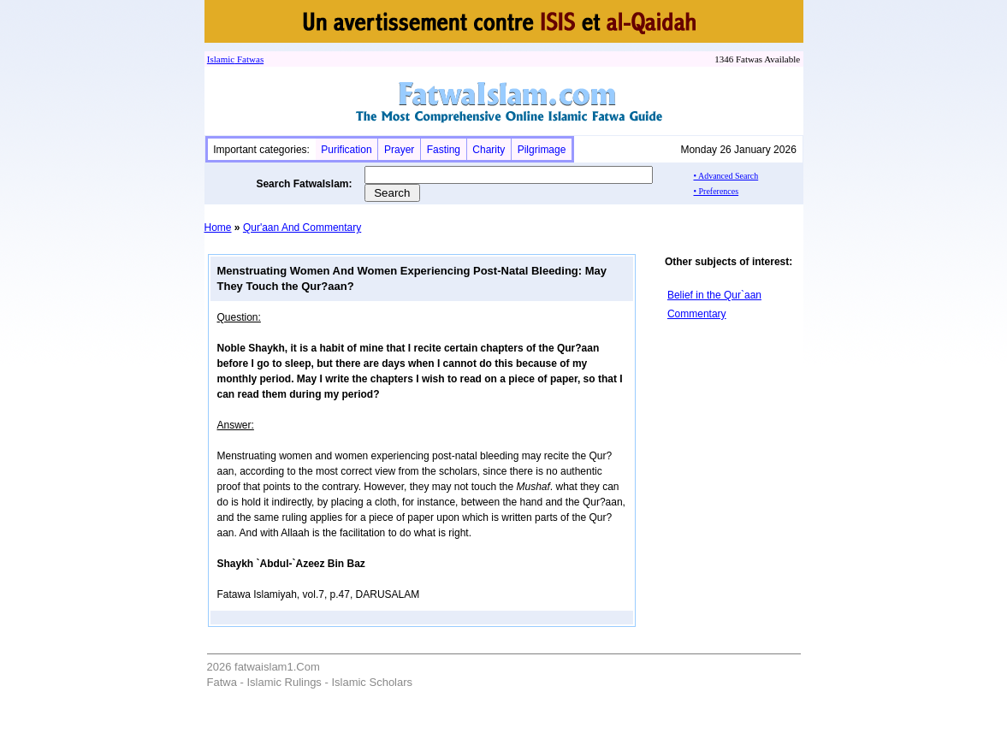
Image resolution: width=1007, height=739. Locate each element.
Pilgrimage (542, 150)
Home (218, 228)
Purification (346, 150)
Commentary (696, 314)
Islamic (220, 59)
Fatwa (247, 59)
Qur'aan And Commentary (302, 228)
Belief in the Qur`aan (714, 295)
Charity (488, 150)
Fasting (443, 150)
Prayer (399, 150)
